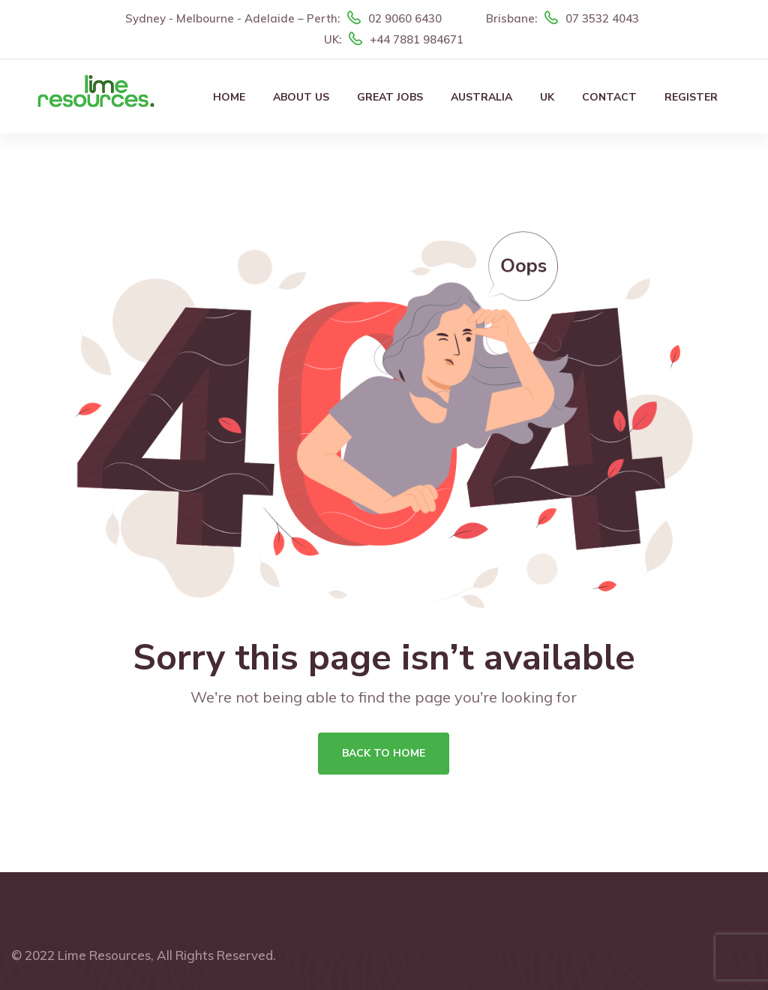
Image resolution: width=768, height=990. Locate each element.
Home (229, 97)
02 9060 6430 (405, 18)
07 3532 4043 (602, 18)
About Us (301, 97)
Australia (481, 97)
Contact (609, 97)
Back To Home (383, 753)
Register (691, 97)
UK (547, 97)
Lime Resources (104, 955)
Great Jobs (390, 97)
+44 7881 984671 (417, 39)
